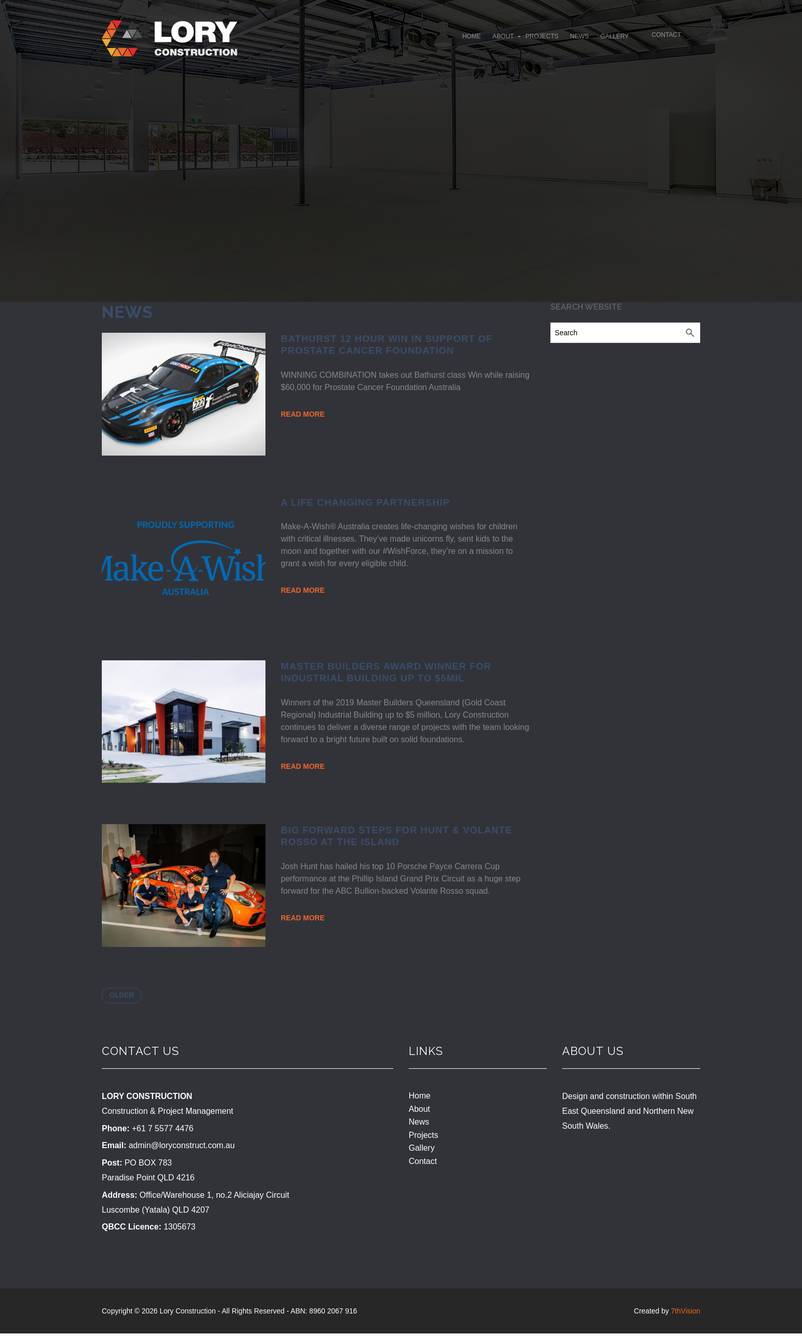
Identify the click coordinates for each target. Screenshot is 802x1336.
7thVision (685, 1313)
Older (124, 996)
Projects (493, 39)
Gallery (587, 39)
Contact (661, 38)
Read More (303, 414)
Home (402, 39)
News (541, 39)
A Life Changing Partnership (365, 502)
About (443, 39)
